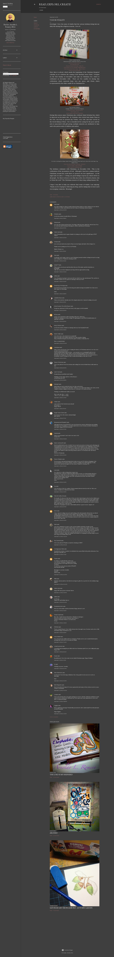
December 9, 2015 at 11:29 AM (60, 455)
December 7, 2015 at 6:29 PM (60, 321)
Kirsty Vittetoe (58, 325)
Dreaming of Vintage (59, 285)
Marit (55, 524)
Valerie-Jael (57, 232)
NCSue (56, 314)
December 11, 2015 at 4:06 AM (60, 622)
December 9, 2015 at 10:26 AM (60, 438)
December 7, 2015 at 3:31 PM (60, 302)
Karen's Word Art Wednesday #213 (75, 167)
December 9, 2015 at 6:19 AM (60, 408)
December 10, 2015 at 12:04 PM (60, 584)
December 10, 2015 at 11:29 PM (60, 592)
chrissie (56, 241)
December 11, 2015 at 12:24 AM (60, 602)
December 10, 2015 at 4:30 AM (60, 536)
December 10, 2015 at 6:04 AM (60, 544)
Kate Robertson (58, 672)
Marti (55, 204)
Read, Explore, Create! (55, 4)
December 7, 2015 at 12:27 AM (60, 237)
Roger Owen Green (59, 412)
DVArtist (56, 627)
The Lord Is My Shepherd (61, 774)
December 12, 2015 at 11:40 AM (60, 690)
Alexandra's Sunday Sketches (75, 63)
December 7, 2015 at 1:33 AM (60, 251)
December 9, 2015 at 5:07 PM (60, 506)
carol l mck (57, 372)
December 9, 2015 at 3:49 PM (60, 491)
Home (41, 10)
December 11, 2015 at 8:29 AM (60, 651)
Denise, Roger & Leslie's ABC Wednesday (74, 113)
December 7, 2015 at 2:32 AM (60, 260)
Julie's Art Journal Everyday (74, 70)
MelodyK (56, 384)
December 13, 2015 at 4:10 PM (60, 713)
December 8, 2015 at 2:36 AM (60, 329)
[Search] (98, 4)
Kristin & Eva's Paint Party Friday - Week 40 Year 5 (74, 68)
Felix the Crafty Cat (59, 496)
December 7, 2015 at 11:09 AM (60, 271)
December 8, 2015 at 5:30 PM (60, 367)
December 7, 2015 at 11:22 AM (60, 281)
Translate (13, 75)
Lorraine (56, 694)
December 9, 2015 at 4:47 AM (60, 397)
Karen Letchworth (58, 443)
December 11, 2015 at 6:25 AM (60, 632)
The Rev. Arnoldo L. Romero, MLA (10, 25)
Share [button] (35, 17)
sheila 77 (56, 265)
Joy (55, 486)
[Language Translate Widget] (11, 74)
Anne (55, 510)
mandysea (56, 347)
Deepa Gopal (57, 614)
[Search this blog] (8, 5)
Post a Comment (54, 717)
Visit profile (10, 42)
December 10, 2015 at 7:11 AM (60, 554)
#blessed (54, 833)
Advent (36, 23)
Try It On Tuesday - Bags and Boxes (74, 165)
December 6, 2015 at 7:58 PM (60, 218)
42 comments (56, 835)
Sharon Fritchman (58, 362)
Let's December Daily (74, 64)
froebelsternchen (58, 606)
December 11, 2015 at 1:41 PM (60, 660)
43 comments (56, 777)
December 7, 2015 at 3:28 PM (60, 293)
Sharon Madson (58, 459)
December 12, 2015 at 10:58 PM (60, 701)
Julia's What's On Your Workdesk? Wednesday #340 (75, 67)
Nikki (55, 578)
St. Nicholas (37, 28)
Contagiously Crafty (59, 549)
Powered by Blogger (67, 950)
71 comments (56, 910)
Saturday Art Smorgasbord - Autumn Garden (71, 908)
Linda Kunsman (58, 646)
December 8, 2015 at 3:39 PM (60, 358)
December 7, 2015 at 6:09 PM (60, 310)
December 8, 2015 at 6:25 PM (60, 380)
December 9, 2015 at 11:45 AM (60, 466)
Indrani (56, 401)
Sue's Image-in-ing (75, 111)
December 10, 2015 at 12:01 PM (60, 574)
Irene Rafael (57, 636)
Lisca (55, 470)
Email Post (55, 194)
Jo (54, 664)
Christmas (36, 25)
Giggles (56, 705)
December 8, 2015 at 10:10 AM (60, 343)
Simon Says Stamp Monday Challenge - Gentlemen (74, 164)
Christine (56, 214)
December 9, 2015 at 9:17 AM (60, 418)
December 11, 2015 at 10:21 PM (60, 680)
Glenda (56, 433)
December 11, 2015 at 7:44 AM (60, 642)
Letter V (36, 27)
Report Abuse (7, 65)
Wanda (56, 222)
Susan (55, 656)
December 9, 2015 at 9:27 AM (60, 429)
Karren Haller (57, 334)
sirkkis (55, 276)
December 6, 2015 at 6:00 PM (60, 210)
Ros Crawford (57, 540)
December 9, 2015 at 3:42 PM (60, 482)
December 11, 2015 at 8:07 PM (60, 668)
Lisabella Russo (58, 298)
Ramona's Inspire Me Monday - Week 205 (74, 65)
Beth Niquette (58, 685)
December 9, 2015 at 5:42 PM (60, 520)
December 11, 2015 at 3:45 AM (60, 610)
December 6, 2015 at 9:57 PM (60, 228)
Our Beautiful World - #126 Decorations (74, 110)
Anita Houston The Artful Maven (62, 306)
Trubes (56, 558)
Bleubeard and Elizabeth (60, 422)
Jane (55, 255)
